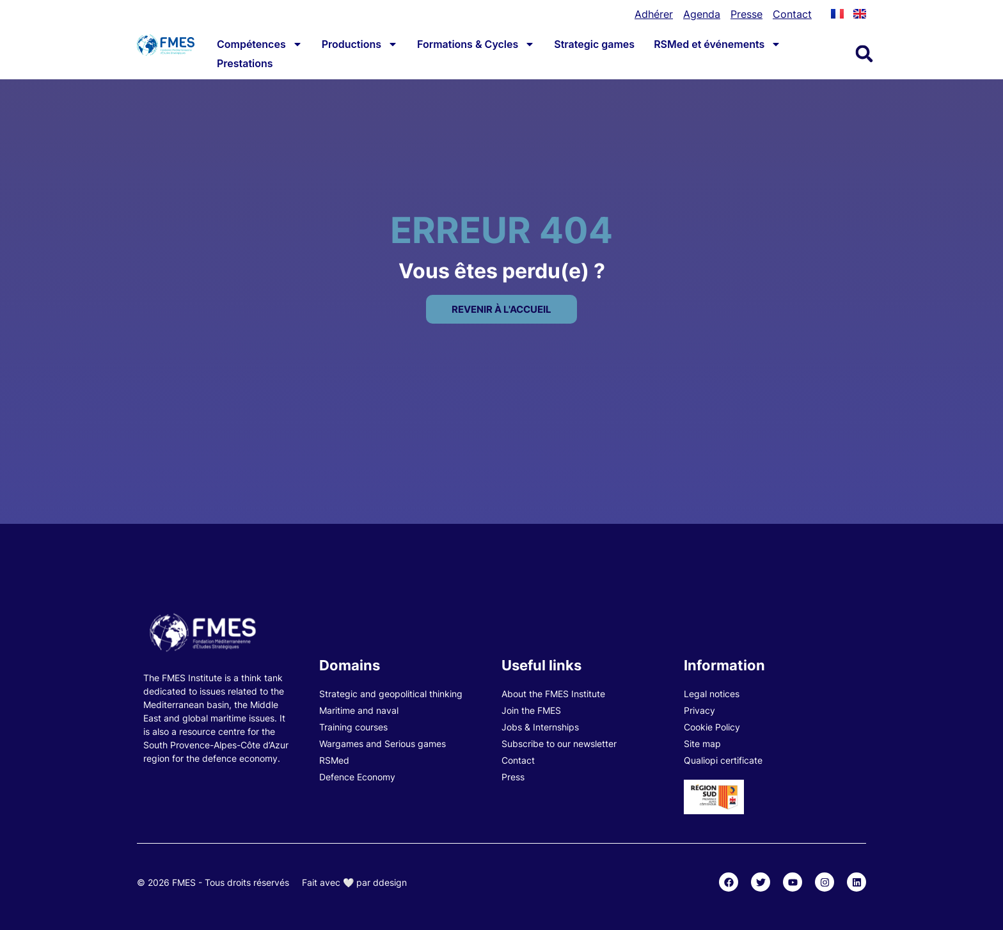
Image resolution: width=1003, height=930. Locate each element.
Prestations (245, 63)
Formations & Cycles (476, 44)
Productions (360, 44)
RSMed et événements (717, 44)
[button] (864, 53)
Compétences (260, 44)
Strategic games (594, 44)
